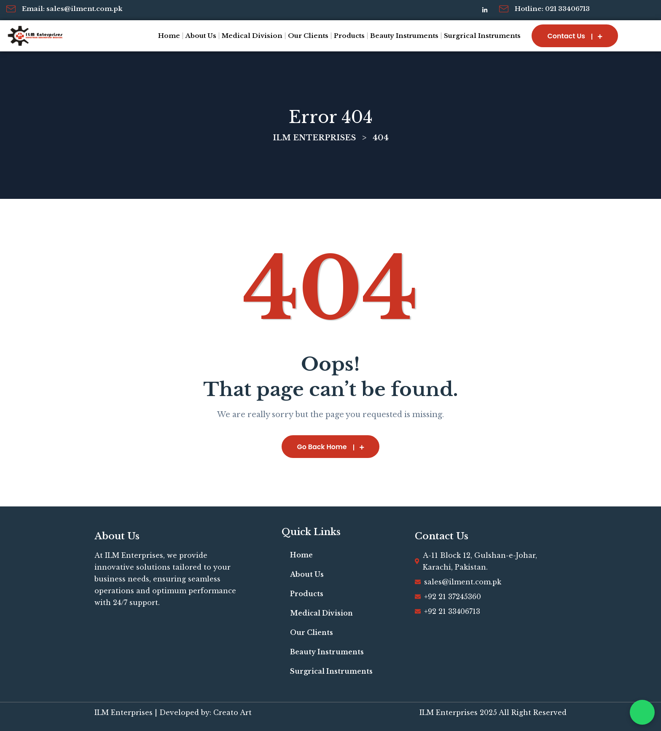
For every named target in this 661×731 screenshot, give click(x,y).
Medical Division (252, 36)
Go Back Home (330, 447)
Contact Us (574, 36)
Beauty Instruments (404, 36)
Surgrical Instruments (482, 36)
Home (169, 36)
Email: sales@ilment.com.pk (72, 9)
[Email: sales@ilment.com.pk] (11, 8)
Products (349, 36)
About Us (200, 36)
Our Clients (308, 36)
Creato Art (232, 712)
